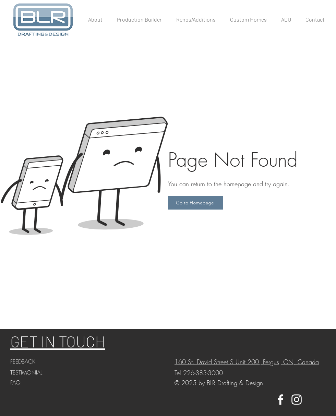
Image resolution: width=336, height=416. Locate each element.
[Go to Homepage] (195, 203)
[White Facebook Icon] (280, 399)
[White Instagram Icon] (296, 399)
